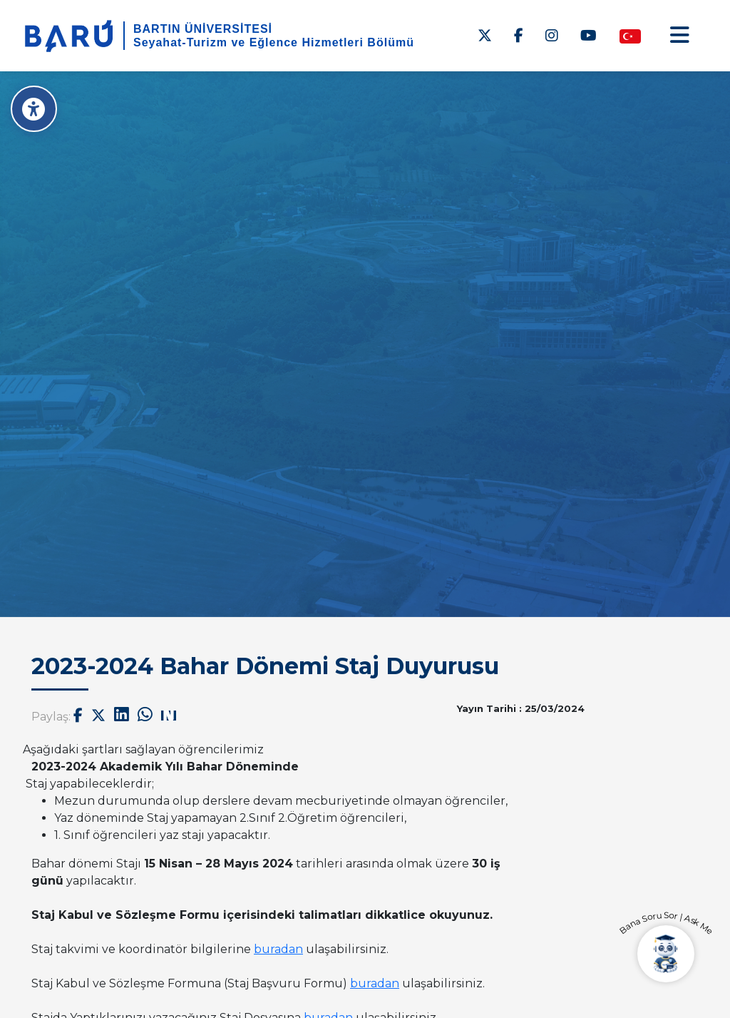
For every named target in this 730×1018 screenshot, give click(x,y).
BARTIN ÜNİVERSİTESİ (202, 29)
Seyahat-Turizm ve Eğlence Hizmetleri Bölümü (273, 42)
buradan (278, 949)
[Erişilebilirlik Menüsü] (34, 109)
